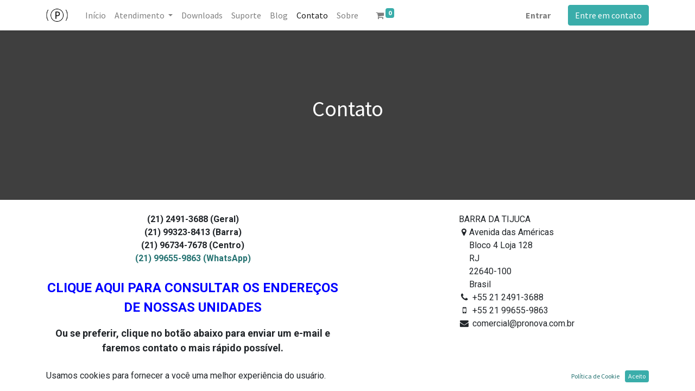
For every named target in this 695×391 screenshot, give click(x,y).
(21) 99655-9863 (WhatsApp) (193, 258)
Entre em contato (608, 15)
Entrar (538, 15)
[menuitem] (95, 15)
